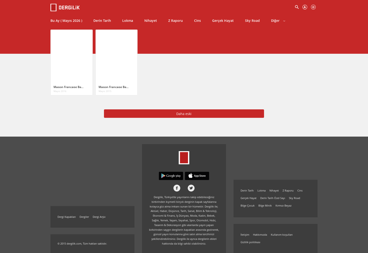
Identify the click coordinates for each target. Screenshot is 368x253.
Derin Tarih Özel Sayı (272, 198)
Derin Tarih (102, 20)
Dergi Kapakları (67, 216)
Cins (197, 20)
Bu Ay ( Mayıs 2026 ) (66, 20)
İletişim (245, 234)
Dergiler (84, 216)
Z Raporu (175, 20)
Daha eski (184, 113)
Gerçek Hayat (223, 20)
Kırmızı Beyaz (283, 205)
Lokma (127, 20)
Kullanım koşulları (282, 234)
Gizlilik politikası (250, 242)
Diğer (278, 20)
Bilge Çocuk (248, 205)
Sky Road (252, 20)
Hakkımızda (260, 234)
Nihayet (150, 20)
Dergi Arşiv (99, 216)
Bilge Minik (265, 205)
